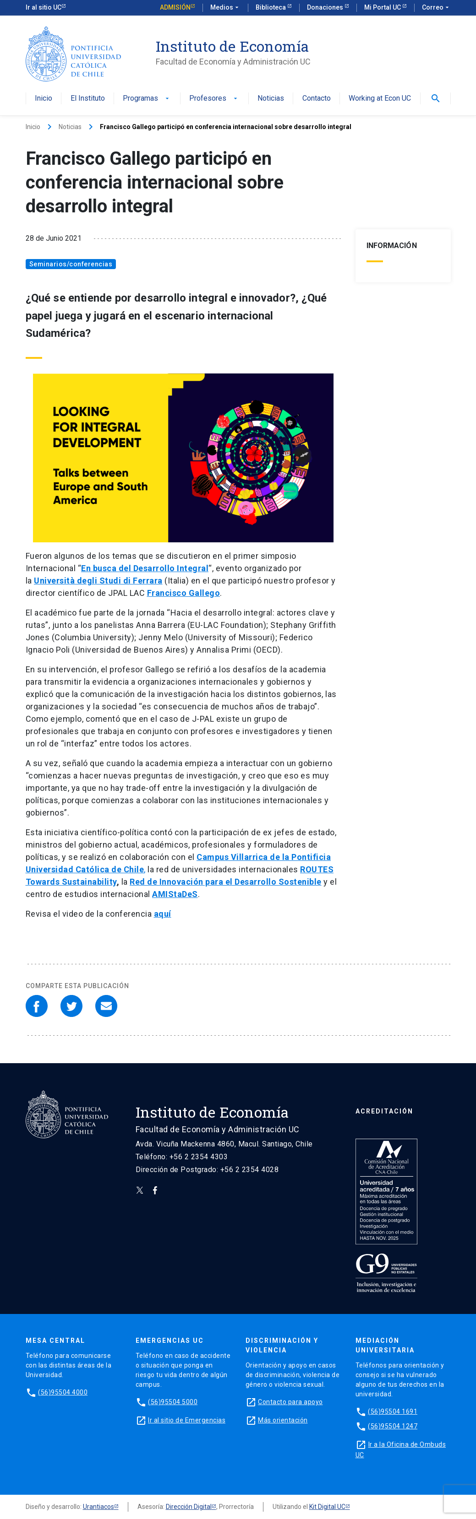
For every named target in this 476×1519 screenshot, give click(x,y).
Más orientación (283, 1420)
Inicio (43, 99)
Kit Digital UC (327, 1506)
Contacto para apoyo (290, 1401)
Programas (147, 99)
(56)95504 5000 (172, 1401)
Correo (436, 8)
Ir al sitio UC (43, 7)
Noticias (270, 99)
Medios (225, 8)
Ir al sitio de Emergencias (186, 1420)
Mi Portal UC (383, 7)
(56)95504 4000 (63, 1392)
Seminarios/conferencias (71, 264)
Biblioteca (271, 7)
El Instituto (88, 99)
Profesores (214, 99)
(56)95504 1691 (392, 1411)
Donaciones (326, 7)
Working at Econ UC (380, 99)
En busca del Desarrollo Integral (144, 568)
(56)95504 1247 (392, 1426)
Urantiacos (98, 1506)
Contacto (316, 99)
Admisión (175, 7)
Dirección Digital (189, 1506)
